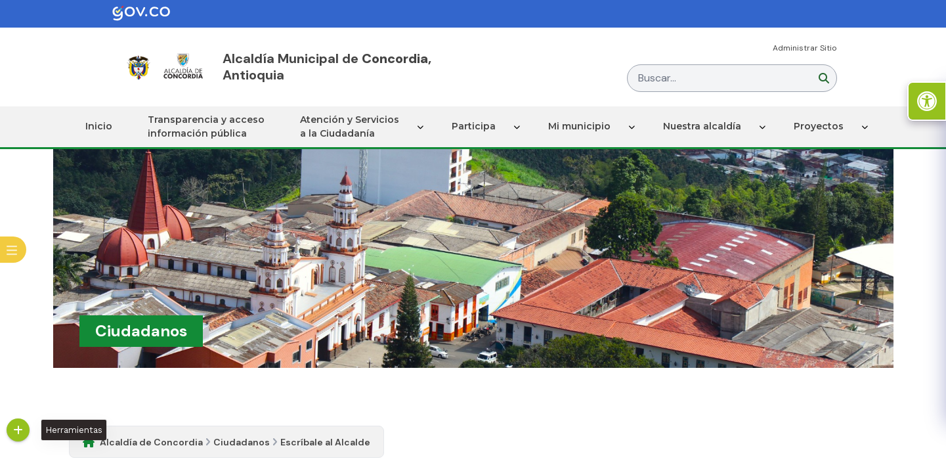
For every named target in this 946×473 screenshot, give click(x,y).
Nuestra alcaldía (702, 126)
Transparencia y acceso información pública (206, 126)
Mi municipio (579, 126)
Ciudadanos (241, 442)
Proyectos (819, 126)
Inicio (98, 126)
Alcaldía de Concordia (151, 442)
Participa (474, 126)
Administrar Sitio (805, 48)
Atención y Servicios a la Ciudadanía (349, 126)
